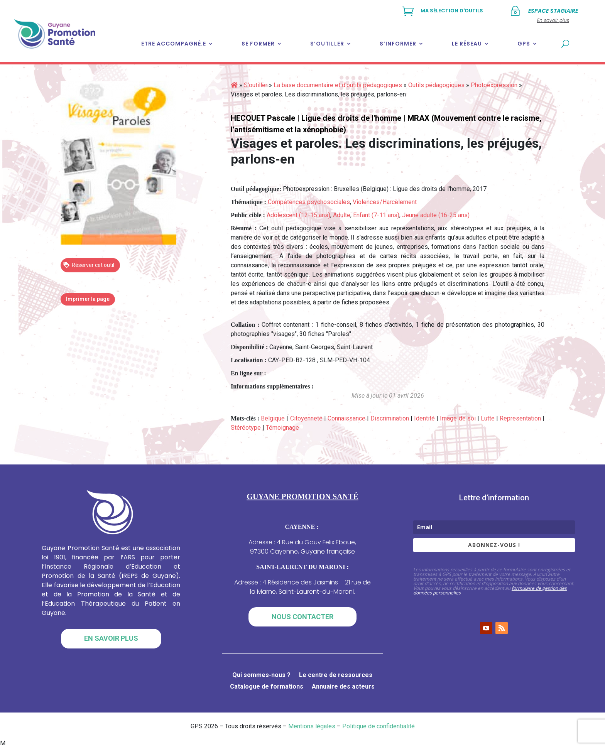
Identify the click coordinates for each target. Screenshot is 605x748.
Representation (520, 418)
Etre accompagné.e (173, 43)
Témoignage (282, 427)
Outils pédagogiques (436, 85)
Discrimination (389, 418)
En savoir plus (111, 638)
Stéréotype (246, 427)
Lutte (488, 418)
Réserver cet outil (88, 264)
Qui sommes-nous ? (261, 675)
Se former (258, 43)
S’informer (398, 43)
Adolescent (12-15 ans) (298, 215)
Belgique (273, 418)
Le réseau (467, 43)
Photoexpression (494, 85)
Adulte (341, 215)
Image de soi (457, 418)
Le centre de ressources (335, 675)
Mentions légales (311, 726)
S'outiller (255, 85)
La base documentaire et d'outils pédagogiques (338, 85)
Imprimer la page (88, 299)
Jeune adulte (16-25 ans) (436, 215)
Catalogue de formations (266, 687)
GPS (523, 43)
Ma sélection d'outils (452, 10)
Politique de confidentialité (378, 726)
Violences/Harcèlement (385, 202)
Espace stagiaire (553, 11)
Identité (424, 418)
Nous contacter (302, 617)
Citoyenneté (306, 418)
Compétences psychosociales (309, 202)
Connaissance (346, 418)
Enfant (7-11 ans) (376, 215)
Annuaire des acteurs (343, 687)
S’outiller (327, 43)
